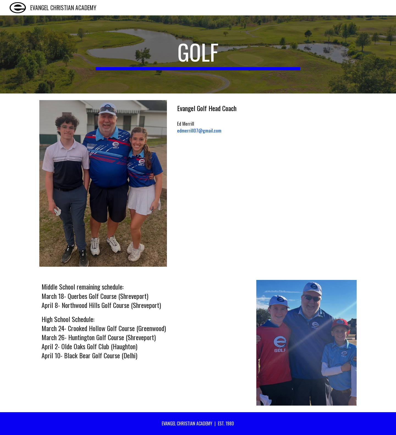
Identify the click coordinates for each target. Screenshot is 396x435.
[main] (198, 54)
